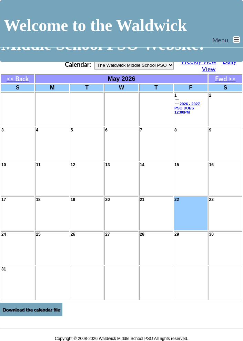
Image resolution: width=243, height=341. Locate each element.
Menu (227, 40)
